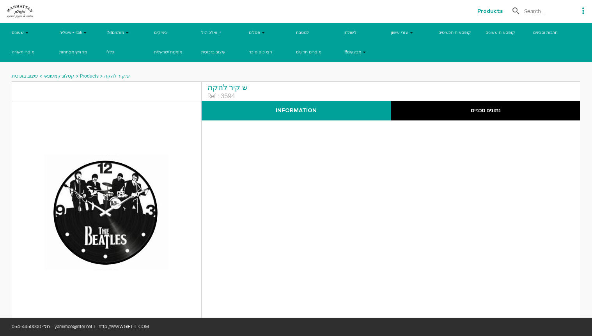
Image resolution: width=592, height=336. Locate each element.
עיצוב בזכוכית (25, 76)
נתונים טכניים (486, 110)
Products (89, 76)
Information (296, 110)
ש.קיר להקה (117, 76)
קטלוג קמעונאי (58, 76)
